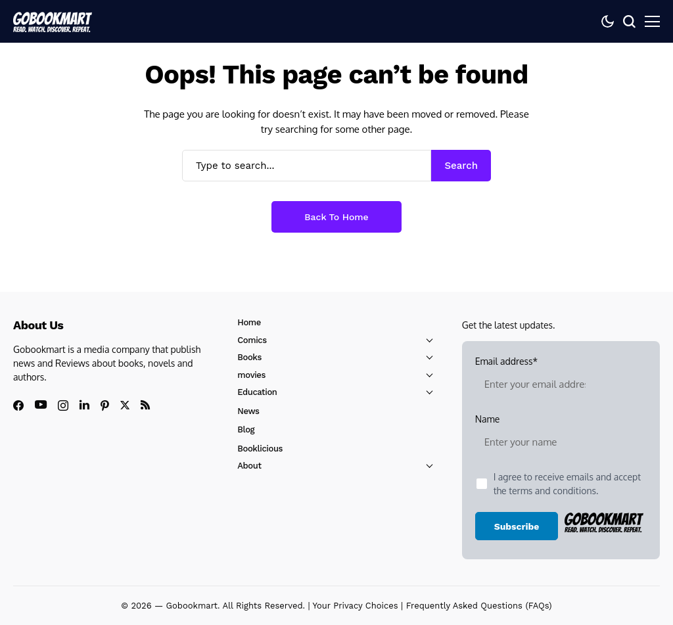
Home (249, 322)
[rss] (145, 404)
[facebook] (18, 405)
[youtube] (41, 405)
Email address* (535, 379)
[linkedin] (84, 404)
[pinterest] (105, 405)
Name (535, 436)
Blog (245, 429)
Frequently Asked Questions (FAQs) (479, 606)
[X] (124, 405)
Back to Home (336, 217)
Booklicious (260, 448)
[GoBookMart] (52, 21)
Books (249, 357)
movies (251, 375)
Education (257, 392)
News (248, 411)
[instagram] (63, 405)
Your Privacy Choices (355, 606)
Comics (251, 340)
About (249, 466)
